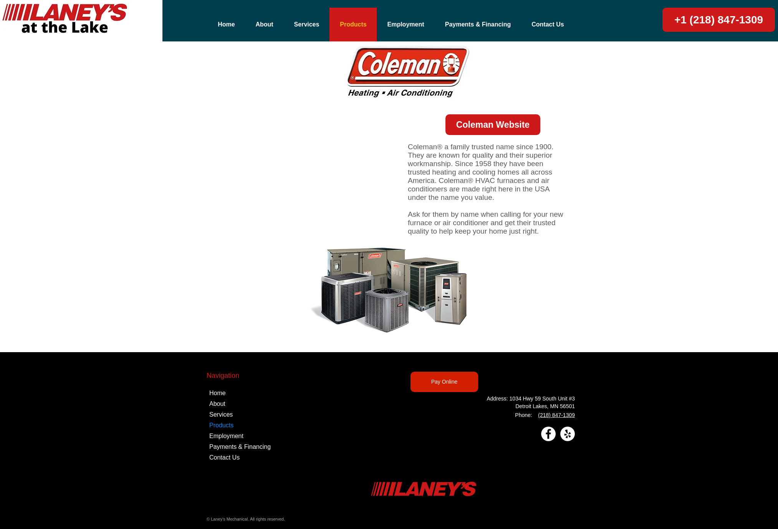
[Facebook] (548, 434)
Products (221, 425)
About (217, 403)
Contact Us (224, 457)
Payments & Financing (240, 446)
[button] (547, 24)
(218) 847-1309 (556, 415)
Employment (226, 436)
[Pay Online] (444, 382)
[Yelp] (567, 434)
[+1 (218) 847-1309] (718, 20)
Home (217, 393)
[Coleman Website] (492, 124)
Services (221, 414)
